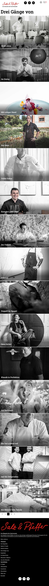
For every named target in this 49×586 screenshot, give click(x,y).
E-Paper (3, 564)
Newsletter (4, 571)
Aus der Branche (5, 560)
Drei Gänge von (5, 550)
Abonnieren (4, 566)
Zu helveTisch (4, 555)
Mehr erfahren (4, 539)
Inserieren (3, 569)
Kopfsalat (3, 553)
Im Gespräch (4, 544)
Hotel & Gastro (4, 548)
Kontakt (3, 575)
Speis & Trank (4, 546)
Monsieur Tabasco (5, 557)
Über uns (3, 573)
